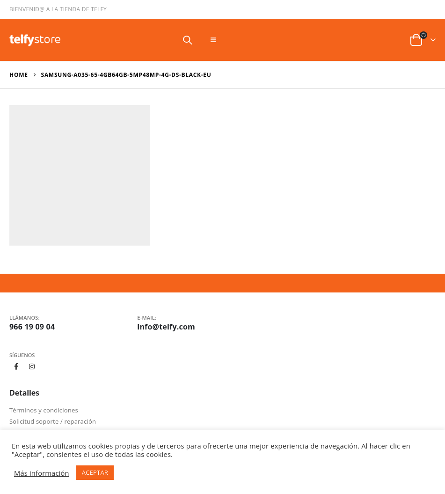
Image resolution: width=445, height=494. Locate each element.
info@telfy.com (166, 327)
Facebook (16, 366)
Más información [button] (41, 473)
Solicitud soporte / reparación (52, 421)
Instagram (32, 366)
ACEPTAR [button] (95, 472)
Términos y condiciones (43, 410)
